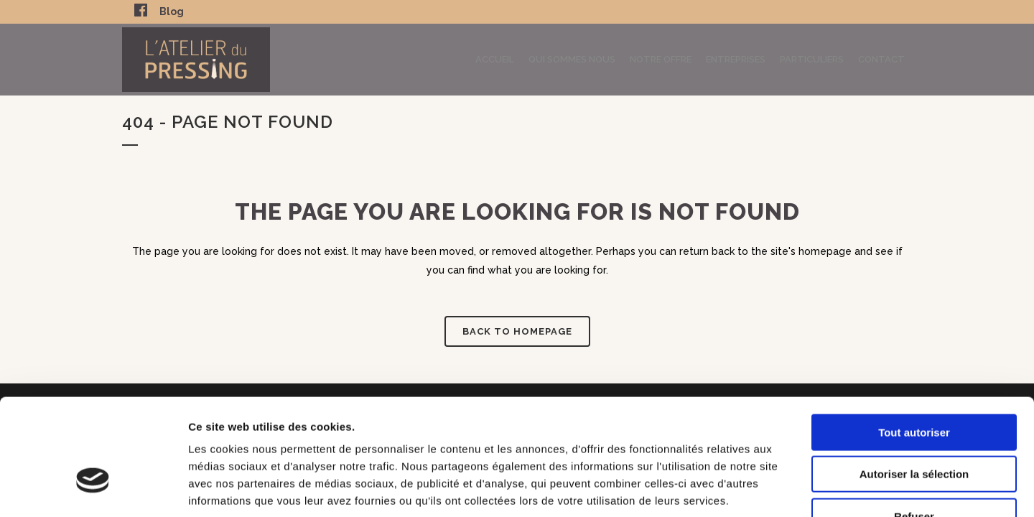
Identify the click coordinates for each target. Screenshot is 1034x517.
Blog (171, 11)
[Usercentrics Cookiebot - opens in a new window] (93, 489)
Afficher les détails (790, 489)
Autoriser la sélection (914, 384)
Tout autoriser (914, 341)
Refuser (914, 425)
